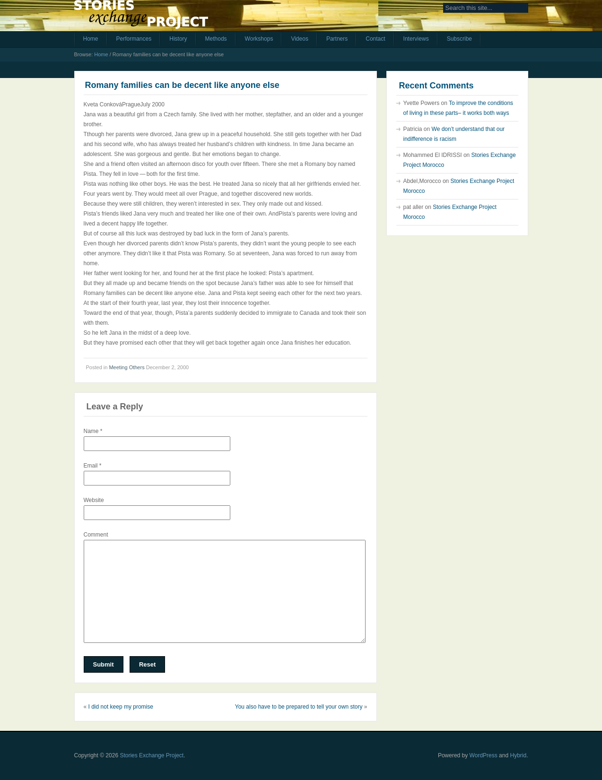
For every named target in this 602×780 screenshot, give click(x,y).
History (178, 38)
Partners (337, 38)
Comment (96, 534)
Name (93, 431)
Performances (134, 38)
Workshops (259, 38)
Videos (299, 38)
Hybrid (518, 755)
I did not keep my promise (120, 706)
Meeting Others (126, 367)
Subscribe (459, 38)
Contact (375, 38)
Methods (216, 38)
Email (93, 465)
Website (94, 500)
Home (90, 38)
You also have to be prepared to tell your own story (299, 706)
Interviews (416, 38)
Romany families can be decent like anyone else (182, 85)
